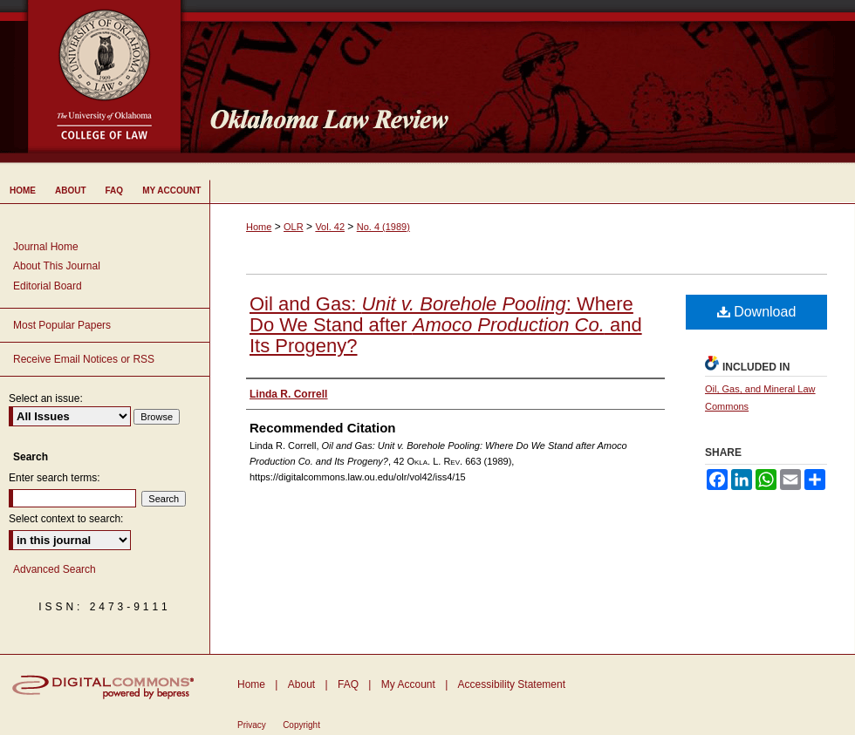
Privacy (251, 725)
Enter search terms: (54, 478)
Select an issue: (46, 398)
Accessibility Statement (511, 684)
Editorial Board (47, 286)
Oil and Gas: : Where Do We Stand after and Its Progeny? (446, 325)
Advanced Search (54, 569)
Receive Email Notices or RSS (83, 359)
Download (757, 311)
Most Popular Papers (62, 325)
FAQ (348, 684)
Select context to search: (66, 519)
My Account (408, 684)
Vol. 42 (330, 226)
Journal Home (46, 247)
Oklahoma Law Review (525, 82)
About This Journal (56, 266)
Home (258, 226)
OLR (294, 226)
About (301, 684)
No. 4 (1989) (383, 226)
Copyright (301, 725)
